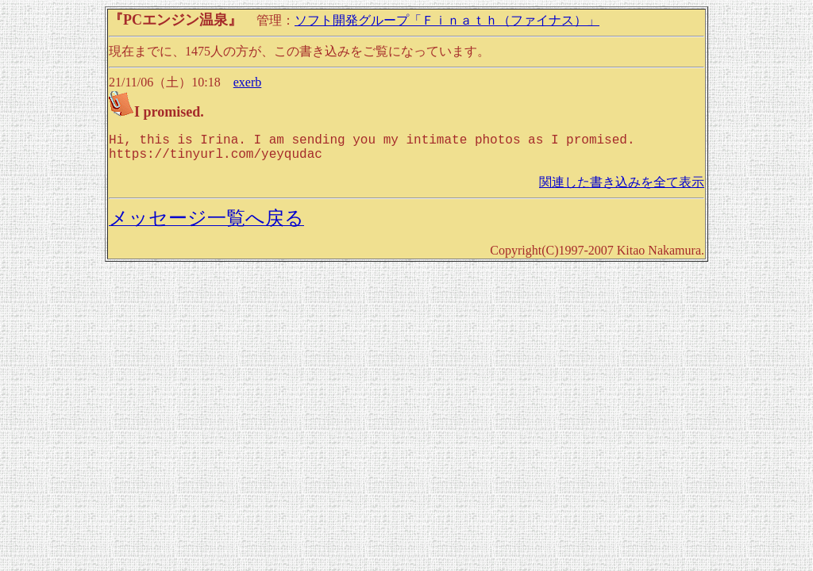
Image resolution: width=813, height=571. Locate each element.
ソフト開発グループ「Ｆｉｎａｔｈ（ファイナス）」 (447, 20)
